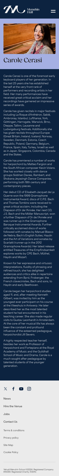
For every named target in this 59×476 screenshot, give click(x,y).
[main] (29, 197)
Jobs (6, 414)
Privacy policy (11, 437)
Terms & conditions (13, 430)
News (7, 398)
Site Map (8, 445)
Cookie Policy (10, 452)
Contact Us (10, 421)
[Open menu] (53, 11)
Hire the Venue (12, 406)
